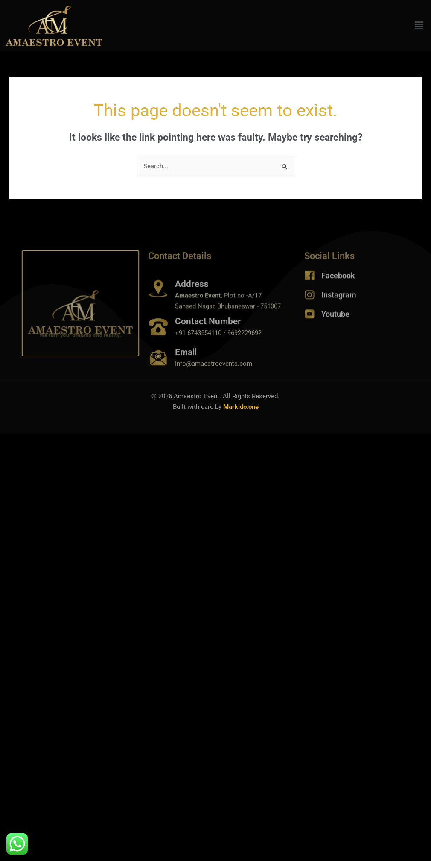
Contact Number (208, 332)
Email (186, 363)
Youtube (335, 318)
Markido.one (241, 407)
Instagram (338, 299)
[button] (419, 26)
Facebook (338, 280)
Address (192, 299)
